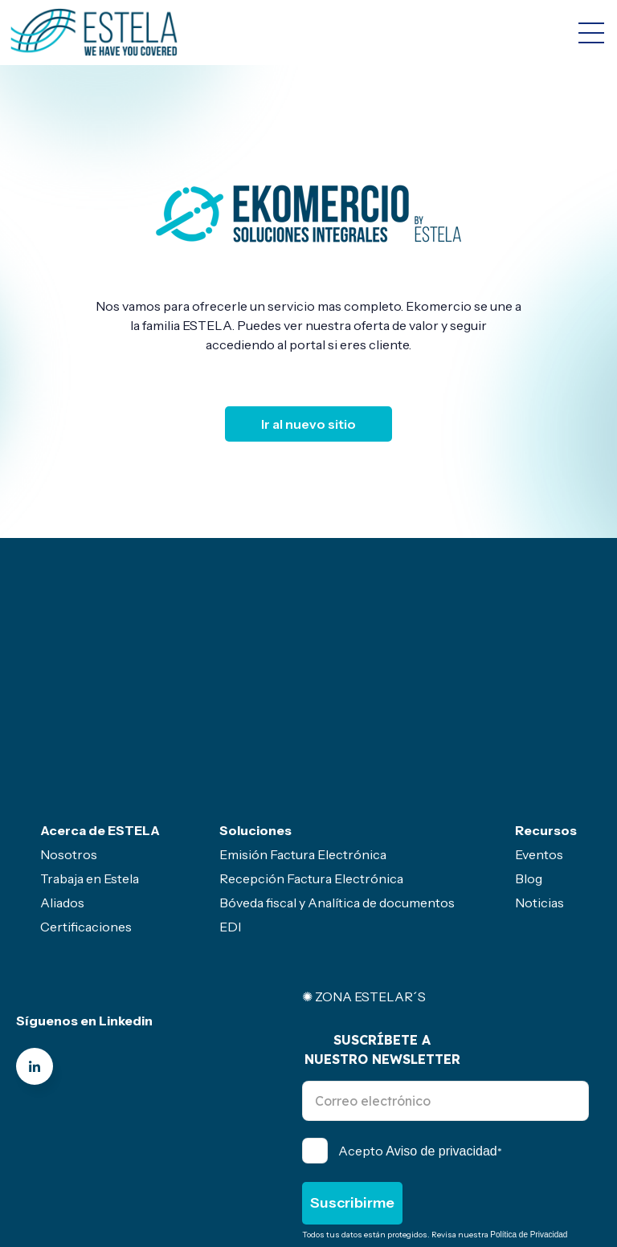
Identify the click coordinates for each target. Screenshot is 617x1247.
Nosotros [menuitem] (68, 719)
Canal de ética (52, 1157)
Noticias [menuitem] (539, 768)
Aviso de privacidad (441, 1016)
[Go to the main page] (94, 32)
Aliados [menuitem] (62, 768)
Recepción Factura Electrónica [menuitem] (311, 744)
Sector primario (396, 1157)
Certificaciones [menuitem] (86, 792)
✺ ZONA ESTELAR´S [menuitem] (364, 862)
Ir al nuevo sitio (308, 424)
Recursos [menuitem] (546, 695)
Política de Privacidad (528, 1099)
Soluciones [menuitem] (255, 695)
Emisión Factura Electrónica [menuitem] (302, 719)
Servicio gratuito (279, 1157)
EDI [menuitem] (230, 792)
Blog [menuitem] (528, 744)
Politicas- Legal (164, 1157)
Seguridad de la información (92, 1174)
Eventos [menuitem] (539, 719)
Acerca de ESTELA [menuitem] (100, 695)
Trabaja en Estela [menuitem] (89, 744)
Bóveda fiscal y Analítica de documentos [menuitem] (337, 768)
